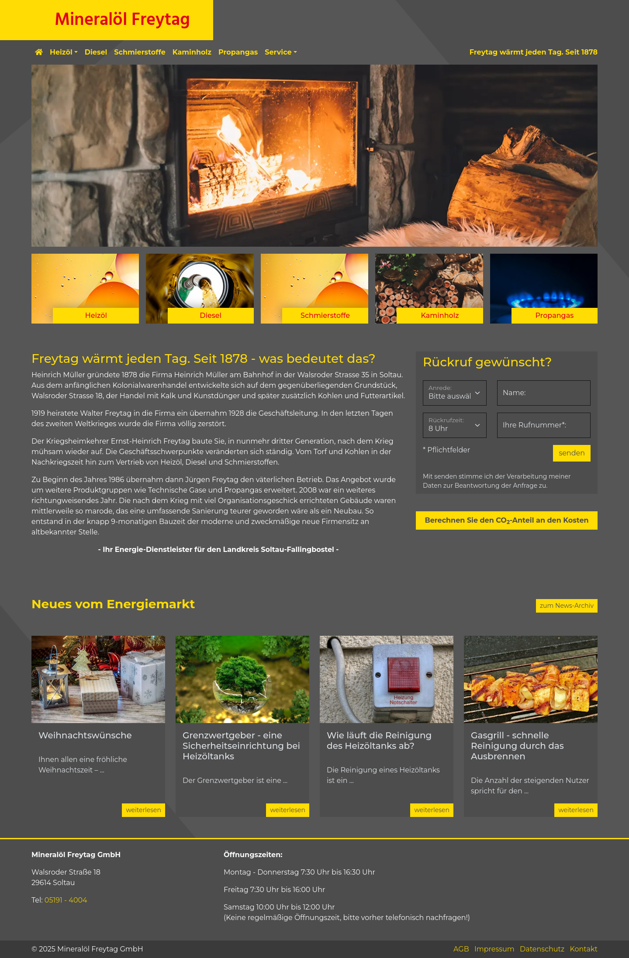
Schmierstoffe (139, 52)
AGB (461, 949)
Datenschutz (542, 949)
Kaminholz (192, 52)
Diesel (96, 52)
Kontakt (584, 949)
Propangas (238, 52)
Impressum (494, 949)
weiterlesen (143, 810)
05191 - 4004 (66, 900)
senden (572, 453)
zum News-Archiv (567, 606)
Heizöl (61, 52)
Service (278, 52)
